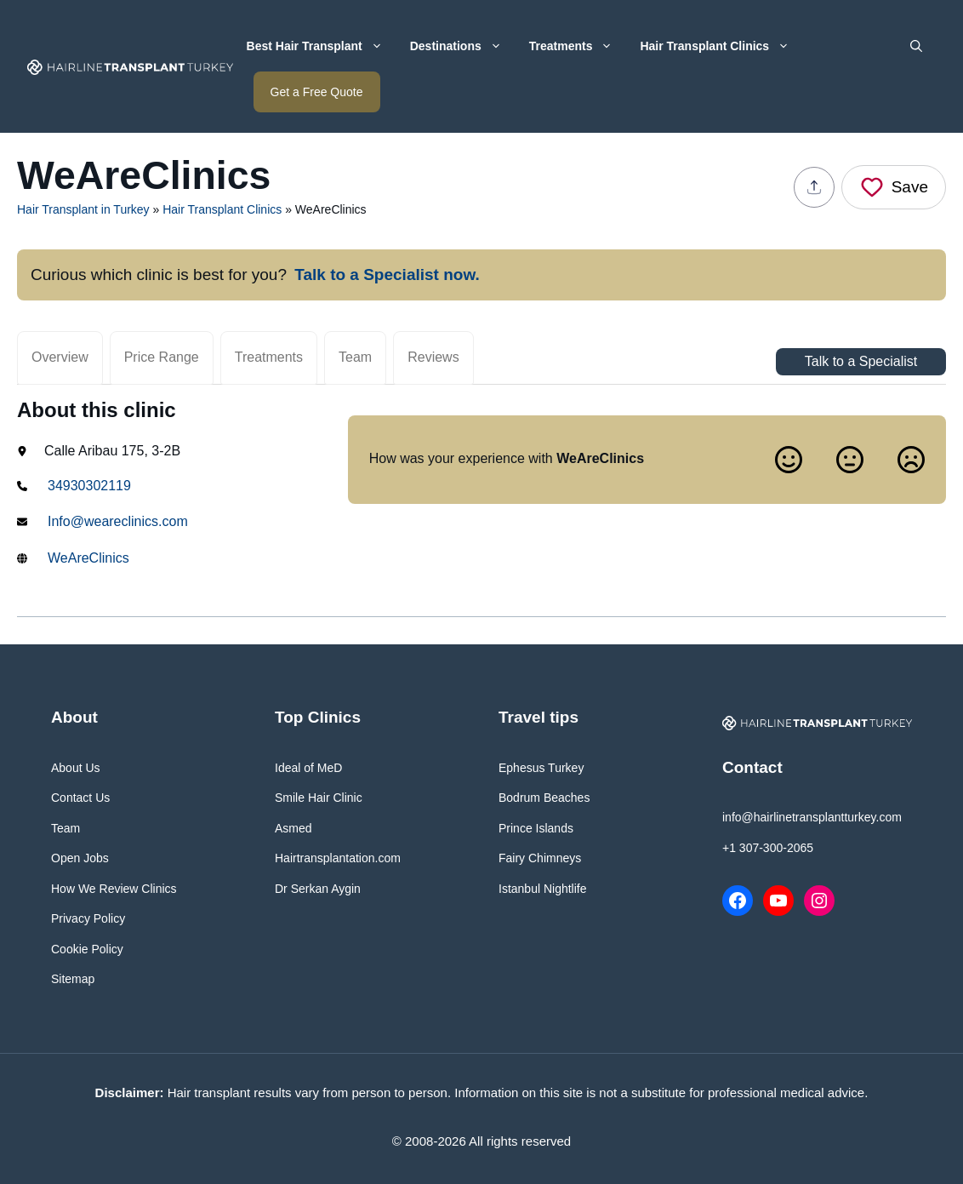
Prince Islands (536, 828)
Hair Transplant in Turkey (83, 209)
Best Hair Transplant (321, 45)
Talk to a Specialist (861, 361)
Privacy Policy (88, 918)
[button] (916, 45)
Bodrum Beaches (544, 797)
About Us (75, 768)
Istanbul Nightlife (543, 888)
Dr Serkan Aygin (318, 888)
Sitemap (72, 979)
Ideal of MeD (308, 768)
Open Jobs (80, 858)
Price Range (161, 357)
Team (355, 357)
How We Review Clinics (114, 888)
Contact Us (80, 797)
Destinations (463, 45)
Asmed (293, 828)
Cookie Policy (87, 949)
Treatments (578, 45)
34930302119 (89, 485)
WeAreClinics (88, 558)
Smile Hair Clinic (318, 797)
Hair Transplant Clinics (721, 45)
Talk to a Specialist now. (387, 274)
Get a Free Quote (317, 92)
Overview (59, 357)
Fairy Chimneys (540, 858)
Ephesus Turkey (541, 768)
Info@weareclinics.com (118, 521)
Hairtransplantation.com (338, 858)
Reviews (433, 357)
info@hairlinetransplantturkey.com (812, 817)
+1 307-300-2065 (767, 848)
